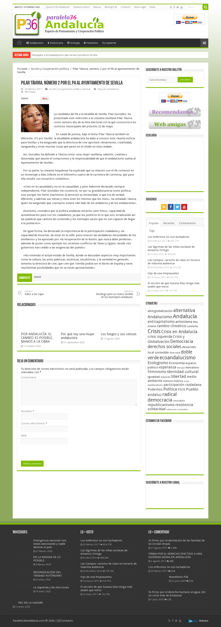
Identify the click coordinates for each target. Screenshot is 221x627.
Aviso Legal (140, 7)
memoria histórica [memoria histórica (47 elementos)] (173, 380)
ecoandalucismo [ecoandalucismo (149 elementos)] (178, 357)
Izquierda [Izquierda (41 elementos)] (165, 377)
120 (169, 599)
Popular (154, 223)
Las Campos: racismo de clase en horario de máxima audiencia (174, 261)
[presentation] (49, 453)
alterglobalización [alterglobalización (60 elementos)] (160, 311)
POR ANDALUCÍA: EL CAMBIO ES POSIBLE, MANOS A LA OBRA (37, 337)
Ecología (73, 43)
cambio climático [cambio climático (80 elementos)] (171, 326)
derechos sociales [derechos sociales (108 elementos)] (164, 346)
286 (171, 561)
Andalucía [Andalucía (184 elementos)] (185, 316)
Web (24, 435)
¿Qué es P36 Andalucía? (57, 7)
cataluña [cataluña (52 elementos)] (192, 326)
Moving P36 (111, 7)
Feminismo (91, 43)
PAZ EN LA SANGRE (30, 602)
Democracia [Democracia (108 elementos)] (181, 341)
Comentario (28, 377)
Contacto (125, 7)
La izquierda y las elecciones (51, 587)
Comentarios (187, 223)
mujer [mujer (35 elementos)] (186, 381)
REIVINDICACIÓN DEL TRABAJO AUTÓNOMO (47, 574)
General (86, 89)
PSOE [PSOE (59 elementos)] (181, 389)
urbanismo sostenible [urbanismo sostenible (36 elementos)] (177, 409)
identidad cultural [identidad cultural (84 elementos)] (183, 371)
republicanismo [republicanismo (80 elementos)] (161, 405)
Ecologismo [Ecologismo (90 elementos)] (158, 362)
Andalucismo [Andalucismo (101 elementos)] (160, 316)
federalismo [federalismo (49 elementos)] (192, 367)
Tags (152, 230)
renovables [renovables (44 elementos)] (179, 400)
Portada (19, 42)
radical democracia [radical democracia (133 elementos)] (162, 397)
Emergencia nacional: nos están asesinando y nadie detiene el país (49, 544)
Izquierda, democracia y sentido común (54, 54)
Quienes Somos (81, 7)
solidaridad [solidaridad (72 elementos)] (157, 409)
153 (191, 581)
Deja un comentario (108, 89)
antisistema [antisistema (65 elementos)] (183, 322)
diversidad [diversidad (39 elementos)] (175, 352)
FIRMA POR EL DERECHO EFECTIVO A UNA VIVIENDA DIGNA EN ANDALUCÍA (175, 555)
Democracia (55, 43)
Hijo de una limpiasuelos (163, 273)
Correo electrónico (34, 423)
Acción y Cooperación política (50, 68)
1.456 (174, 548)
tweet (24, 98)
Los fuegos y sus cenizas (118, 334)
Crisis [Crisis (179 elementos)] (154, 331)
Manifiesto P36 (178, 577)
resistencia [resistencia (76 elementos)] (184, 405)
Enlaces (97, 7)
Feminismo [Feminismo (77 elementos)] (157, 372)
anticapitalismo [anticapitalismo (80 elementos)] (161, 321)
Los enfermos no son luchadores (168, 237)
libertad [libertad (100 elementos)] (178, 376)
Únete (152, 7)
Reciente (168, 223)
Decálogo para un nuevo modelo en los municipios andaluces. (114, 294)
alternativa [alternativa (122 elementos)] (184, 310)
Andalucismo (35, 43)
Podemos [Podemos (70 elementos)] (155, 389)
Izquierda (109, 43)
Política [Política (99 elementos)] (170, 389)
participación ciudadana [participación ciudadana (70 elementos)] (182, 385)
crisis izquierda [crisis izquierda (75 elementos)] (160, 336)
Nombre (27, 411)
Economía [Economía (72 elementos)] (177, 363)
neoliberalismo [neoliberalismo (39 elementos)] (155, 385)
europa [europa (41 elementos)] (181, 367)
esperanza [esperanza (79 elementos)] (167, 367)
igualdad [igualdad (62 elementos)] (154, 377)
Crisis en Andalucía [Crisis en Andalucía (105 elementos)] (179, 331)
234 (173, 571)
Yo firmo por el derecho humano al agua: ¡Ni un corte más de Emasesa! (176, 593)
